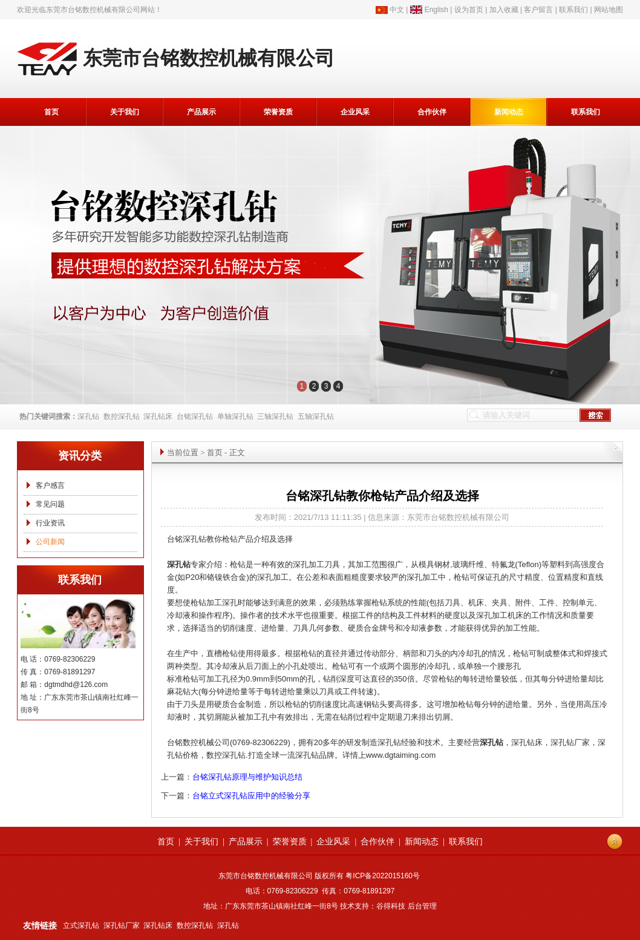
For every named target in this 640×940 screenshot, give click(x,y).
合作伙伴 (431, 112)
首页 (51, 112)
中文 (397, 9)
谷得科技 (390, 906)
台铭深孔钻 (195, 416)
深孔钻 (88, 416)
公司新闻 (50, 541)
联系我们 (573, 9)
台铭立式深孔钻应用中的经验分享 (251, 795)
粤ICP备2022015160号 (382, 876)
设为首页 (468, 9)
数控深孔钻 (121, 416)
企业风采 (355, 112)
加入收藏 (503, 9)
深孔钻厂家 (121, 925)
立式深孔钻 (81, 925)
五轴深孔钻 (316, 416)
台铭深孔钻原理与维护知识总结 (247, 776)
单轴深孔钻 (235, 416)
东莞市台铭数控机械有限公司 (93, 9)
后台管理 (422, 906)
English (436, 9)
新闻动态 (508, 112)
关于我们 (124, 112)
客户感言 (50, 485)
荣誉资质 (278, 112)
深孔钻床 (157, 416)
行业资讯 (50, 523)
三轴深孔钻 (275, 416)
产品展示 (201, 112)
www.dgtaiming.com (401, 755)
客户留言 (538, 9)
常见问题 (50, 504)
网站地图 (608, 9)
